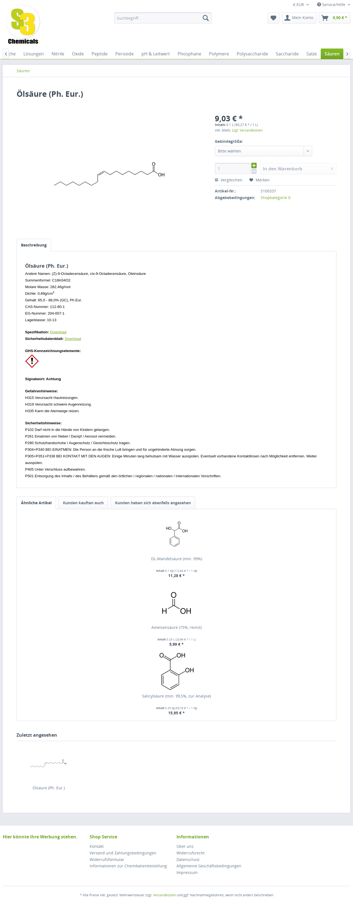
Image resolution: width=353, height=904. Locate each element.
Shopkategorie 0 (275, 197)
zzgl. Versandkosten (247, 130)
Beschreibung (34, 245)
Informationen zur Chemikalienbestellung (128, 865)
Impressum (186, 872)
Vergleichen (228, 180)
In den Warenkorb (298, 168)
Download (58, 332)
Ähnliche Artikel (36, 502)
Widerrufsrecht (190, 852)
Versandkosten (164, 895)
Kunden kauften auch (83, 502)
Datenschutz (188, 859)
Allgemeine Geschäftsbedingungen (208, 865)
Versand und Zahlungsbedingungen (123, 852)
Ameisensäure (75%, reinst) (176, 627)
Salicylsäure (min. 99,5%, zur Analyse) (176, 696)
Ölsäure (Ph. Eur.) (49, 787)
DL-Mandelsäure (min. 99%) (176, 558)
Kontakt (97, 846)
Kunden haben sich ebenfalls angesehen (153, 502)
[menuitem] (163, 17)
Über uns (185, 846)
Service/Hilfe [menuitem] (331, 4)
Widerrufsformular (107, 859)
